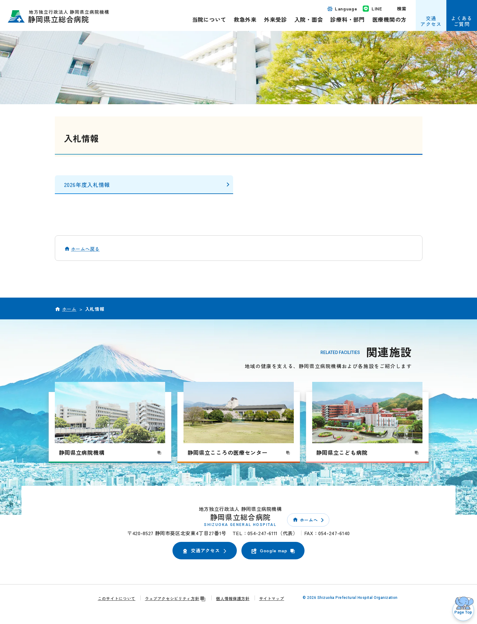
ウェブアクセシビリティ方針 (175, 598)
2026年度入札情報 (87, 184)
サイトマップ (271, 598)
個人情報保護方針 (232, 598)
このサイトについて (116, 598)
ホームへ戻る (85, 248)
